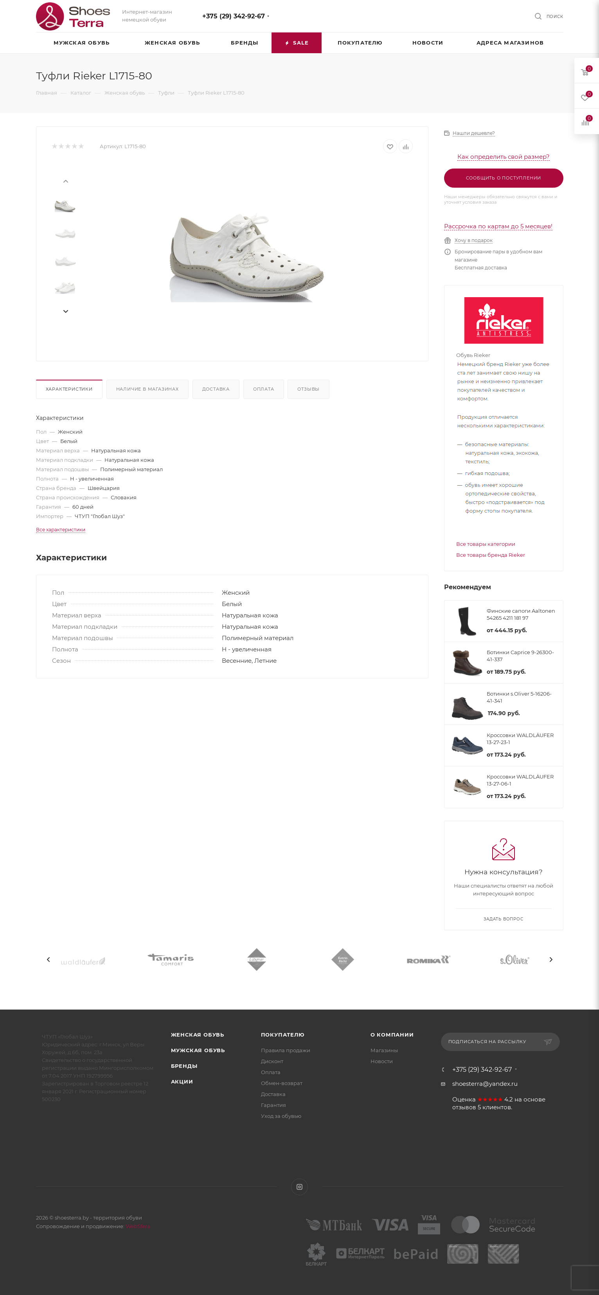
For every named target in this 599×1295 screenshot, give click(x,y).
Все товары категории (485, 544)
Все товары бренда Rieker (490, 555)
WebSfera (137, 1226)
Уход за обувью (281, 1116)
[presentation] (65, 180)
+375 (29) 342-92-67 (233, 16)
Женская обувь (197, 1034)
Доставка (216, 389)
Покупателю (282, 1034)
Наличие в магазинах (147, 389)
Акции (182, 1081)
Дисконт (272, 1061)
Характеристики (69, 389)
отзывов (464, 1107)
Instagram (299, 1186)
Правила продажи (285, 1050)
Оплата (263, 389)
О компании (392, 1034)
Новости (382, 1061)
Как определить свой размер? (503, 156)
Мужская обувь (198, 1050)
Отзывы (308, 389)
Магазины (384, 1050)
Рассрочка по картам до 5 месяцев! (498, 226)
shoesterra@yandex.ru (485, 1083)
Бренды (184, 1066)
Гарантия (273, 1105)
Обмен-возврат (281, 1083)
